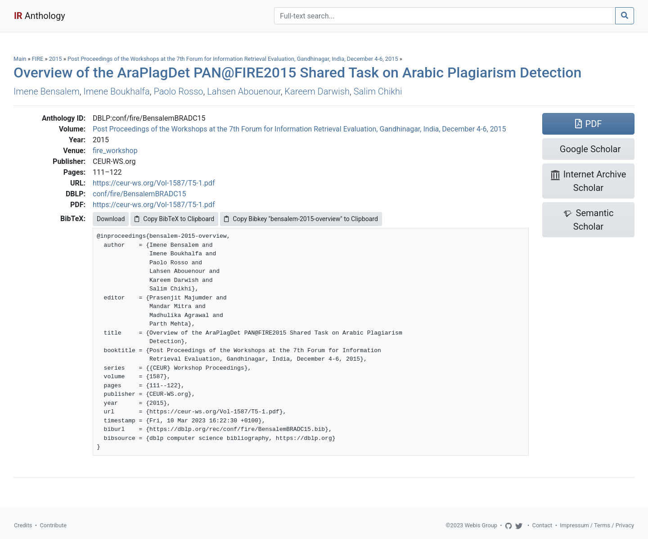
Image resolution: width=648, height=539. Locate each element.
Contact (542, 525)
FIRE (38, 58)
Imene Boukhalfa (116, 91)
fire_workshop (115, 150)
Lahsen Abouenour (243, 91)
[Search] (445, 15)
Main (20, 58)
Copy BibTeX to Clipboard (174, 218)
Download (111, 218)
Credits (23, 525)
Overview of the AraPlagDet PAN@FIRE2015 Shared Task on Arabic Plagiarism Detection (297, 72)
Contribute (53, 525)
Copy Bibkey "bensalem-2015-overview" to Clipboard (301, 218)
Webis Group (480, 525)
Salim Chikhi (378, 91)
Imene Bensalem (47, 91)
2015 (55, 58)
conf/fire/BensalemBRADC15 (139, 194)
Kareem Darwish (317, 91)
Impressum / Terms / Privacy (597, 525)
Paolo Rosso (178, 91)
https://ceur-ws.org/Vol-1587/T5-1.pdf (154, 183)
